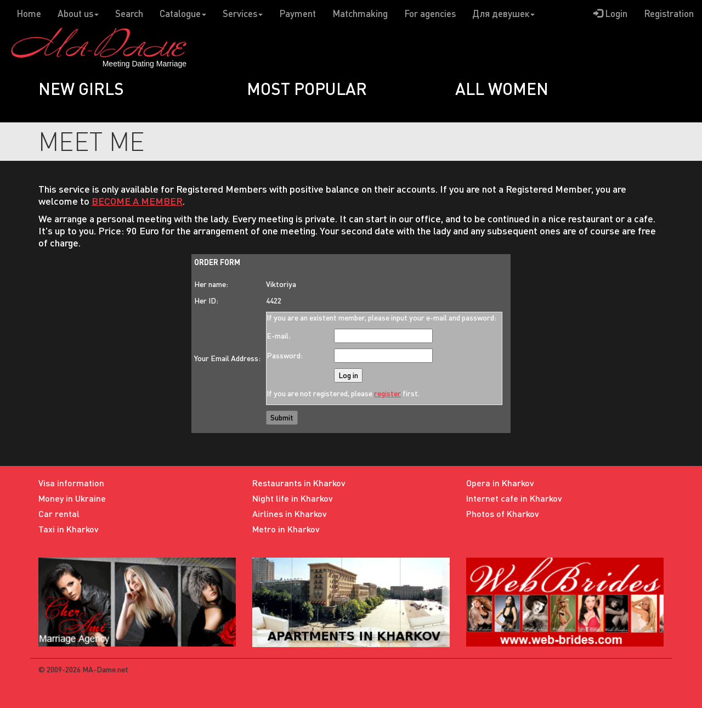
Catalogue (183, 13)
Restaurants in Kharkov (299, 482)
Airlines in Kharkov (289, 513)
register (387, 393)
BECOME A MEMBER (137, 201)
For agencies (430, 13)
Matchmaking (360, 13)
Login (610, 13)
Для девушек (503, 13)
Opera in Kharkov (500, 482)
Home (28, 13)
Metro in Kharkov (286, 529)
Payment (297, 13)
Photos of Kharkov (502, 513)
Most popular (307, 88)
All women (501, 88)
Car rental (59, 513)
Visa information (71, 482)
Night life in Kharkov (292, 498)
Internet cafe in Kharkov (514, 498)
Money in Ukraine (72, 498)
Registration (669, 13)
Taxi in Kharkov (68, 529)
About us (78, 13)
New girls (81, 88)
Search (129, 13)
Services (243, 13)
